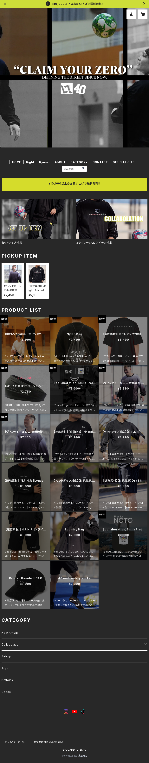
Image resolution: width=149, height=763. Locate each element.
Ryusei (44, 162)
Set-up (6, 656)
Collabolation (11, 644)
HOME (16, 162)
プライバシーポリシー (16, 742)
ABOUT (60, 162)
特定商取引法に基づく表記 (48, 742)
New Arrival (10, 632)
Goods (6, 691)
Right (30, 162)
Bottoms (7, 680)
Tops (5, 668)
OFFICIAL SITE (123, 162)
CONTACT (100, 162)
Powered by (74, 755)
